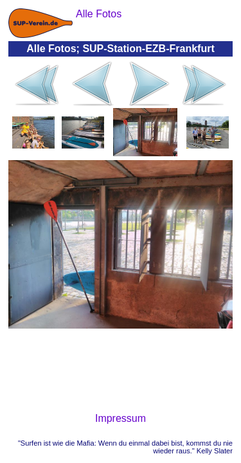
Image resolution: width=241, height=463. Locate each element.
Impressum (120, 418)
